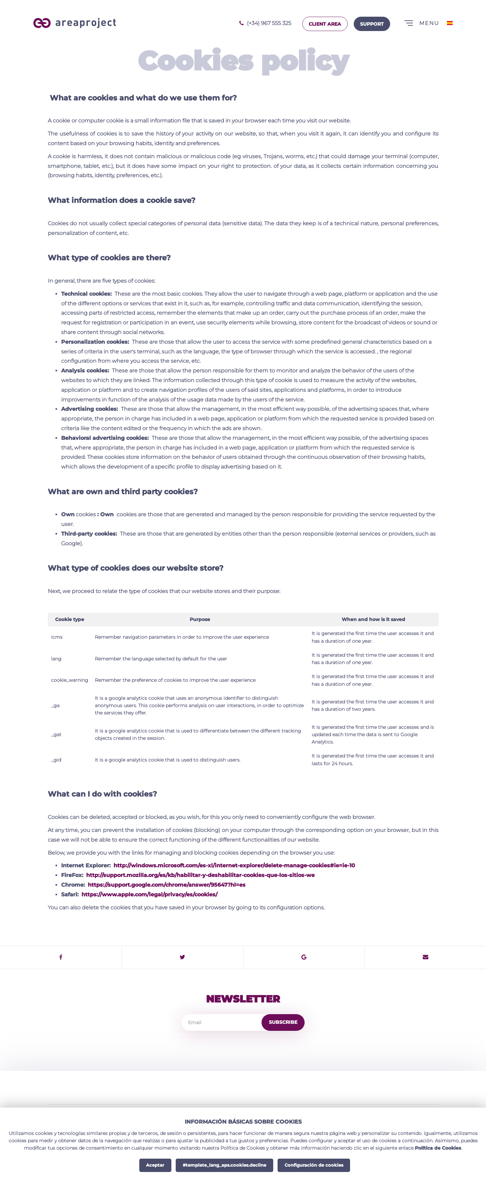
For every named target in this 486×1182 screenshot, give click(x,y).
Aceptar (155, 1165)
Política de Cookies (438, 1148)
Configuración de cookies (314, 1165)
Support (372, 24)
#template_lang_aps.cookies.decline (224, 1165)
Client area (325, 24)
